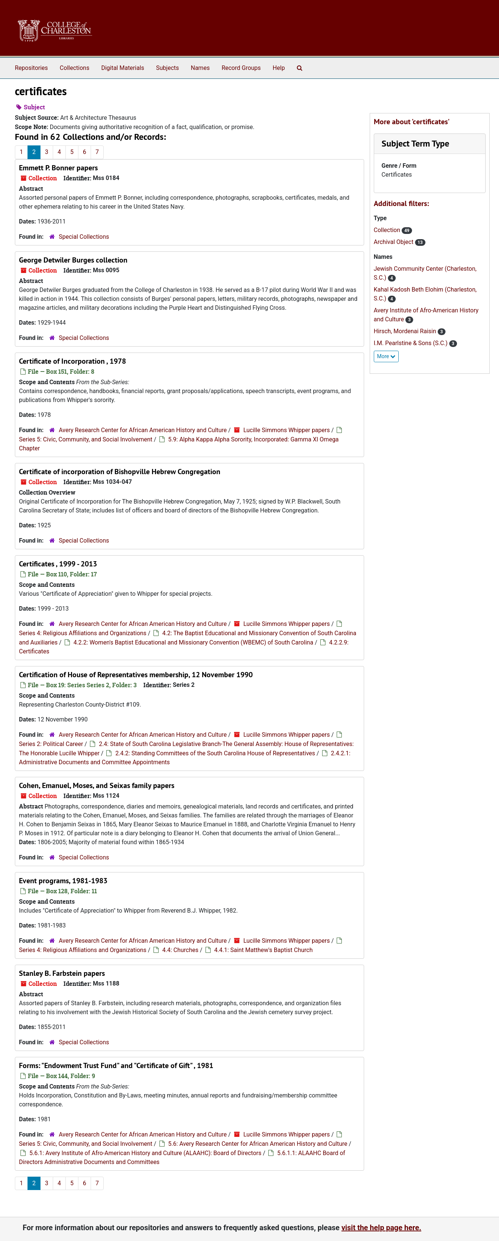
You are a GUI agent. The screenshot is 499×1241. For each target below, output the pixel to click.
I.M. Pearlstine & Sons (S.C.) (411, 343)
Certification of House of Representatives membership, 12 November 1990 (136, 674)
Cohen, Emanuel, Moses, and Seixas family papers (96, 785)
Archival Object (394, 241)
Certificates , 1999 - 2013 (58, 564)
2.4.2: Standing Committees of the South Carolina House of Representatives (215, 753)
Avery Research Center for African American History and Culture (143, 430)
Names (200, 67)
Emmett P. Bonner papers (58, 168)
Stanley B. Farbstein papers (62, 973)
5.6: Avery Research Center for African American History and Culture (257, 1143)
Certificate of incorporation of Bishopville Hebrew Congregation (119, 471)
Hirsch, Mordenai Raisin (406, 331)
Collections (75, 67)
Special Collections (84, 236)
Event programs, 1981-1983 (63, 880)
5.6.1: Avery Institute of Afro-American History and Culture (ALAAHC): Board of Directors (145, 1153)
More (386, 356)
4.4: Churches (180, 950)
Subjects (167, 67)
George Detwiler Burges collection (73, 260)
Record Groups (240, 67)
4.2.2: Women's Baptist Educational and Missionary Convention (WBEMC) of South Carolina (194, 642)
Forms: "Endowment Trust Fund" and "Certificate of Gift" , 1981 (116, 1065)
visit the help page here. (381, 1227)
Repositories (31, 67)
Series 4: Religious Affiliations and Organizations (82, 633)
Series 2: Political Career (51, 744)
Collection (388, 230)
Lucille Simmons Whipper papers (286, 430)
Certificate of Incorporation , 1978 (72, 361)
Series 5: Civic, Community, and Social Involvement (85, 439)
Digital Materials (122, 67)
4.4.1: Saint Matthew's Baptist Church (263, 950)
